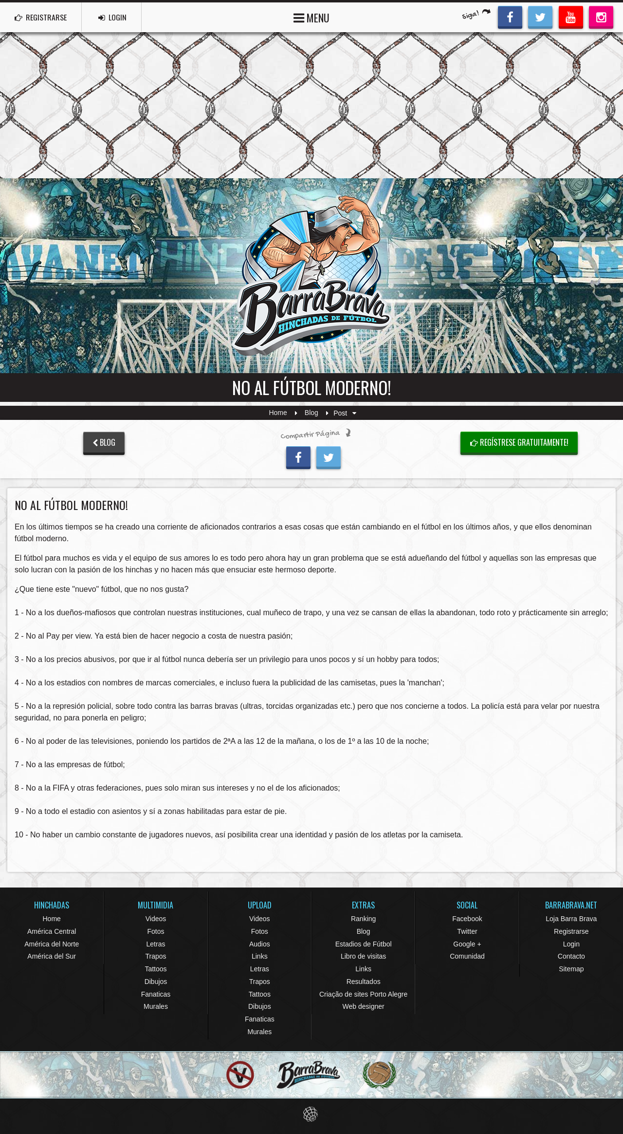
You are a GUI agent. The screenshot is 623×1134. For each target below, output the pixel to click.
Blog (311, 413)
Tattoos (155, 969)
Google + (467, 944)
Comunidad (467, 956)
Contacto (571, 956)
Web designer (364, 1006)
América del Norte (51, 944)
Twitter (467, 931)
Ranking (363, 919)
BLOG (103, 442)
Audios (259, 944)
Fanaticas (156, 994)
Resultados (364, 981)
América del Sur (51, 956)
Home (278, 413)
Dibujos (156, 981)
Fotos (155, 931)
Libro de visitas (363, 956)
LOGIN (112, 17)
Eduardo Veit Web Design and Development (311, 1114)
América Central (51, 931)
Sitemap (571, 969)
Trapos (155, 956)
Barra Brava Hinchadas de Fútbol (311, 275)
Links (260, 956)
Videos (156, 919)
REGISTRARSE (41, 17)
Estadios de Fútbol (363, 944)
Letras (156, 944)
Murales (156, 1006)
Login (571, 944)
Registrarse (571, 931)
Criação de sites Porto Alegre (363, 994)
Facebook (467, 919)
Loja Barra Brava (571, 919)
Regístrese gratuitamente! (519, 442)
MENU (311, 16)
